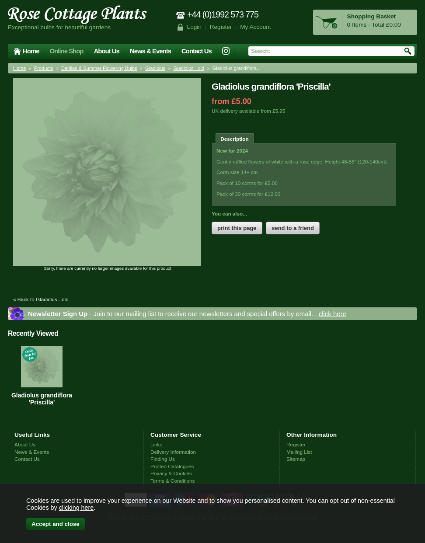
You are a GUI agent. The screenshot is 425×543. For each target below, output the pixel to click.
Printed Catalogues (172, 466)
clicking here (76, 507)
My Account (255, 27)
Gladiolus (155, 68)
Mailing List (299, 452)
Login (194, 27)
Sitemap (295, 459)
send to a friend (293, 228)
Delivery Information (173, 452)
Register (221, 27)
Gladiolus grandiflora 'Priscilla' (41, 399)
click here (332, 313)
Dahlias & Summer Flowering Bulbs (99, 68)
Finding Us (162, 459)
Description (234, 139)
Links (156, 444)
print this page (237, 228)
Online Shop (67, 51)
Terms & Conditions (172, 481)
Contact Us (196, 51)
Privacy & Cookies (171, 473)
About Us (106, 51)
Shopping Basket (371, 16)
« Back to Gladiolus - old (41, 299)
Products (43, 68)
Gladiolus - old (189, 68)
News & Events (150, 51)
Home (31, 51)
